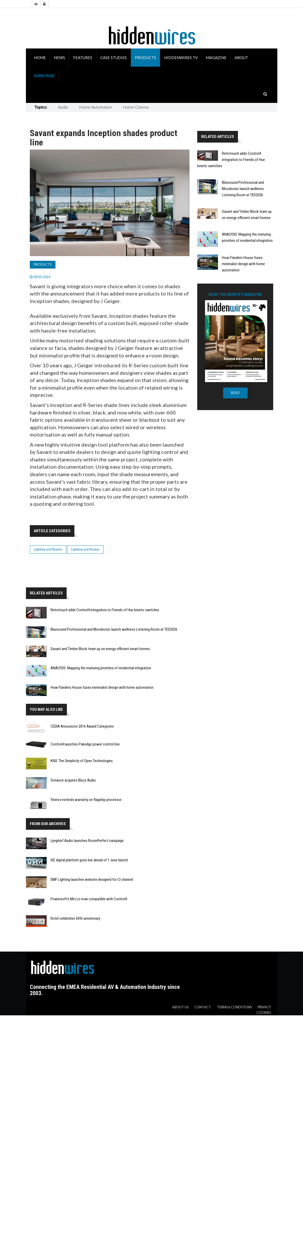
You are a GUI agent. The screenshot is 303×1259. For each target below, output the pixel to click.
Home (40, 57)
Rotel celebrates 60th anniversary (75, 918)
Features (82, 57)
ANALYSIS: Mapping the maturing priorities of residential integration (101, 668)
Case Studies (113, 57)
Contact (202, 1007)
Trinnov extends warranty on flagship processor (86, 799)
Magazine (216, 57)
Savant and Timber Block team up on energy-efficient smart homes (100, 648)
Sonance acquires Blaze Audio (73, 780)
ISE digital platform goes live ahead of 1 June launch (89, 860)
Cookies (264, 1013)
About (241, 57)
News (59, 57)
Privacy (264, 1007)
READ (235, 393)
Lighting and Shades (48, 549)
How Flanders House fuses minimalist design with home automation (102, 687)
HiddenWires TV (181, 57)
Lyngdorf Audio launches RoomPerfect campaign (87, 840)
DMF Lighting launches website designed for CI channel (92, 879)
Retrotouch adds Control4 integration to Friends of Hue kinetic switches (105, 610)
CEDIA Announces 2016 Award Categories (82, 726)
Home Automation (95, 106)
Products (145, 57)
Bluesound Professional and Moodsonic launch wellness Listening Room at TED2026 (114, 629)
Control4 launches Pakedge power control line (85, 744)
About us (180, 1007)
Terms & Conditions (234, 1007)
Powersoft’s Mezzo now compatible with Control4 (89, 899)
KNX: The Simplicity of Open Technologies (82, 760)
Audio (63, 106)
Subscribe (44, 75)
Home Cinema (136, 106)
